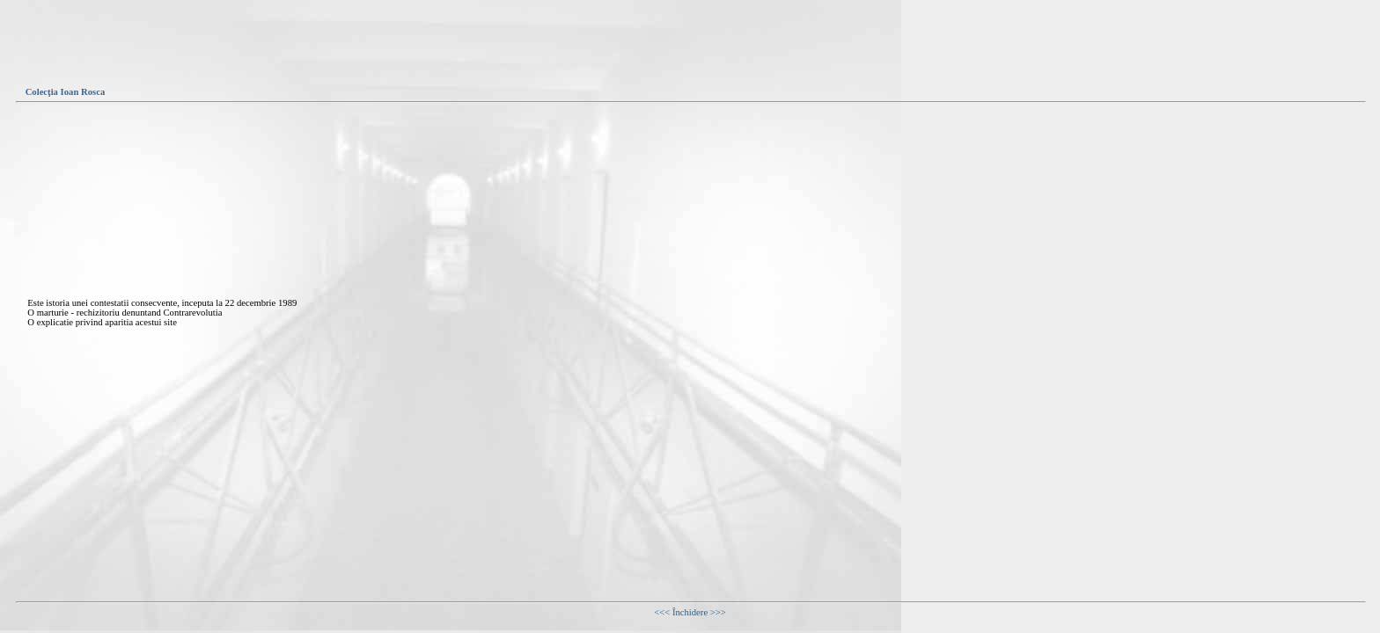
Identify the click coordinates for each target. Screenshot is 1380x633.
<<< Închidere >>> (690, 612)
